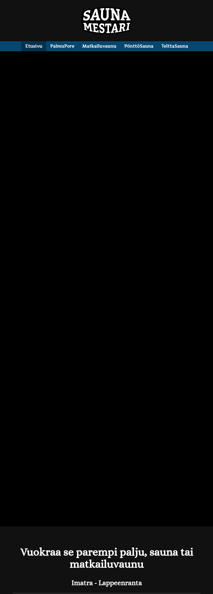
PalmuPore (62, 46)
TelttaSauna (174, 46)
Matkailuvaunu (99, 46)
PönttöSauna (138, 46)
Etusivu (33, 46)
